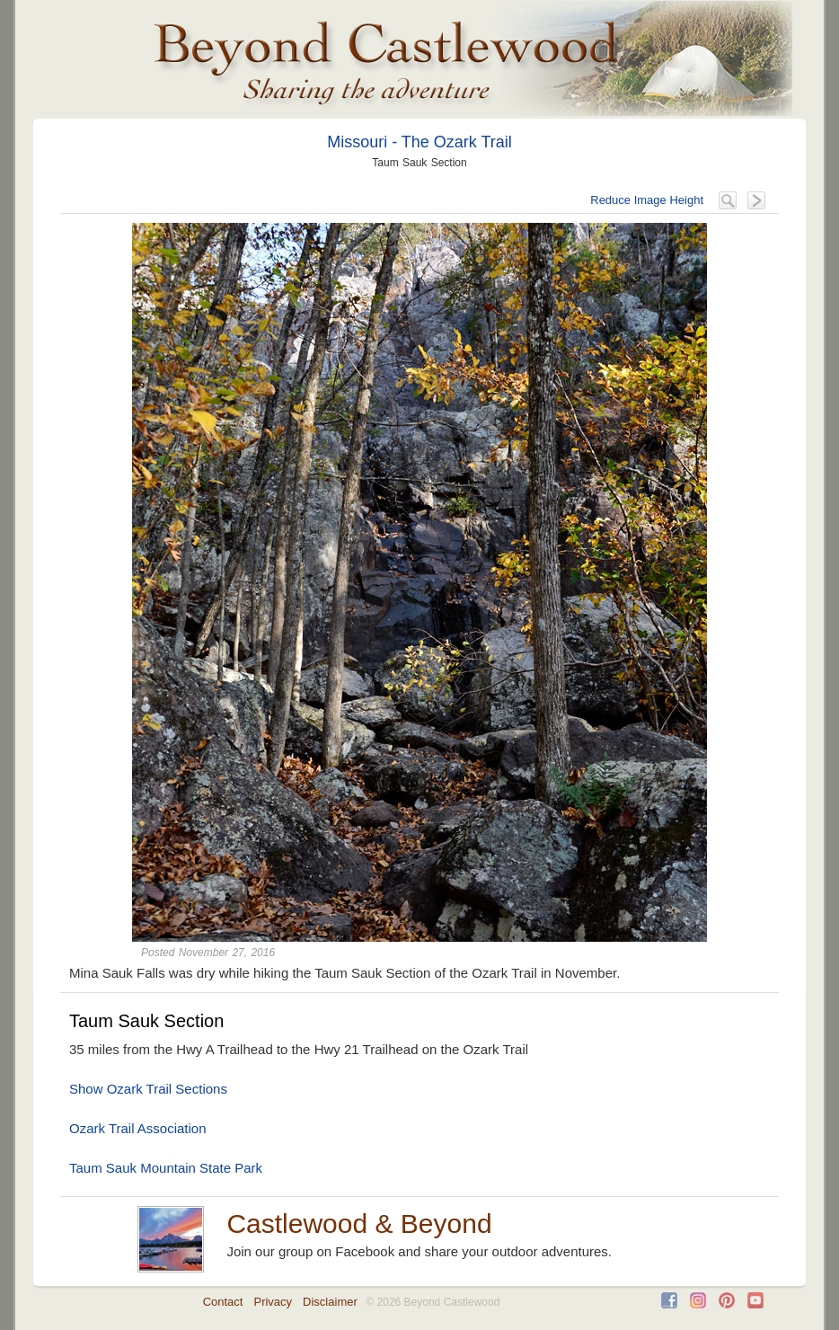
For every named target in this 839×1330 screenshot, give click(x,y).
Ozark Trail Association (138, 1128)
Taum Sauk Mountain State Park (165, 1167)
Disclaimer (330, 1301)
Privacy (272, 1301)
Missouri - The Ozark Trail (419, 142)
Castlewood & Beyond (358, 1223)
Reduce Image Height (646, 200)
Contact (223, 1301)
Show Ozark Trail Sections (148, 1088)
